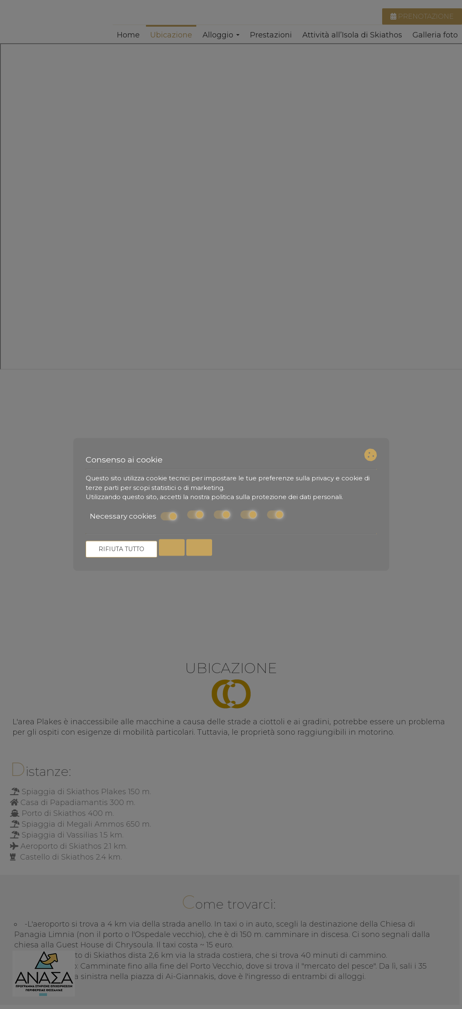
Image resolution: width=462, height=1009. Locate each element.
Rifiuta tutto (121, 549)
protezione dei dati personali (297, 497)
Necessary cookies (133, 516)
